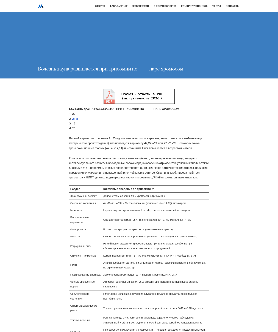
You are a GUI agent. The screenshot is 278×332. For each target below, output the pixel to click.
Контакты (232, 5)
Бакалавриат (118, 5)
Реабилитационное (194, 5)
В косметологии (165, 5)
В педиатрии (140, 5)
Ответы (100, 5)
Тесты (216, 5)
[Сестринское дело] (41, 6)
